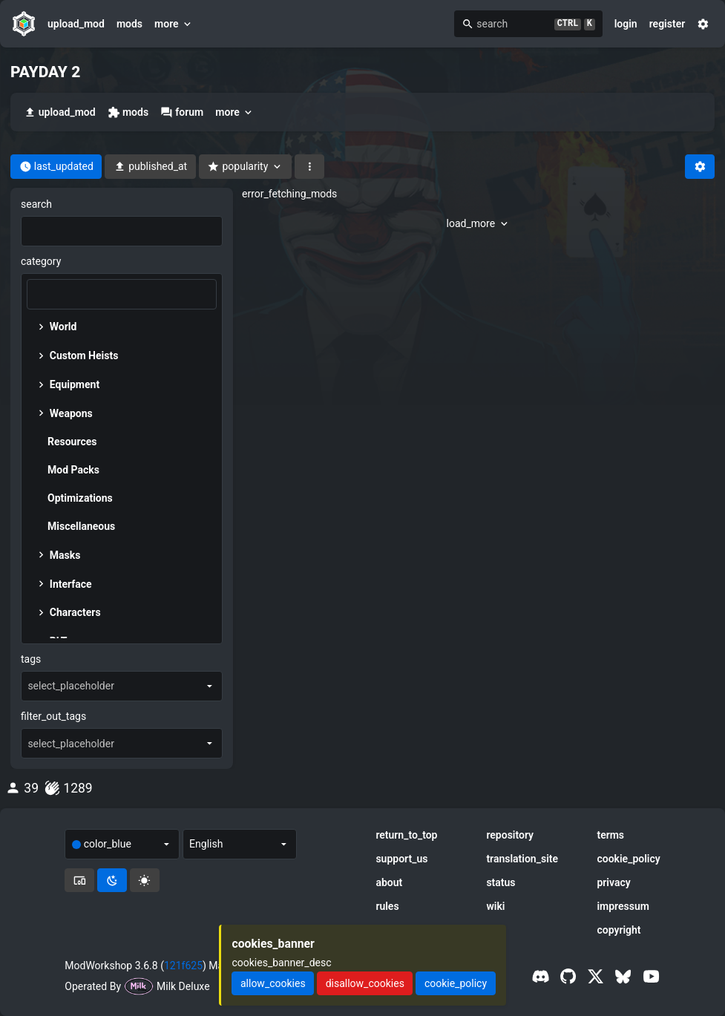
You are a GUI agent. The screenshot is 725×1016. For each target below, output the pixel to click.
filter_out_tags (53, 716)
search (36, 204)
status (500, 882)
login (625, 24)
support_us (401, 859)
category (41, 261)
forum (181, 112)
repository (510, 835)
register (667, 24)
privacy (613, 882)
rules (386, 906)
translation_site (522, 859)
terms (610, 835)
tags (31, 659)
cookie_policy (628, 859)
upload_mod (76, 24)
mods (129, 24)
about (388, 882)
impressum (623, 906)
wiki (495, 906)
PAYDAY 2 (45, 72)
